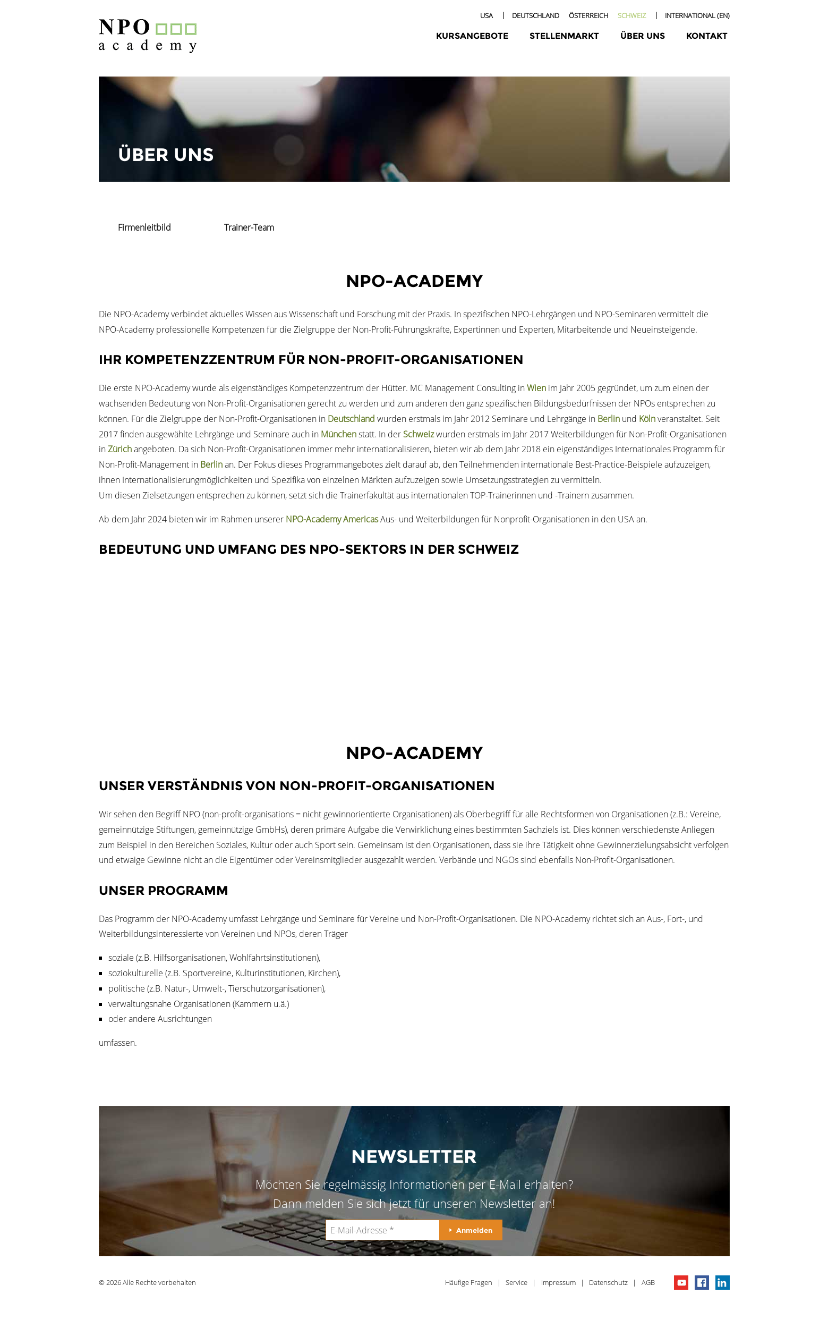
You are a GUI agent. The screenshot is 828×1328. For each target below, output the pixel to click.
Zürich (120, 449)
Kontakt (707, 36)
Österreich (588, 15)
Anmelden (474, 1230)
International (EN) (697, 15)
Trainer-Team (249, 227)
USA (486, 15)
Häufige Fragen (468, 1282)
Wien (536, 388)
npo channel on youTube (681, 1282)
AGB (648, 1282)
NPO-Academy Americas (332, 519)
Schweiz (632, 15)
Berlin (608, 419)
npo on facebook (702, 1282)
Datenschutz (608, 1282)
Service (516, 1282)
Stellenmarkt (564, 36)
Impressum (558, 1282)
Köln (647, 419)
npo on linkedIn (722, 1282)
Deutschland (535, 15)
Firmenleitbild (144, 227)
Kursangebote (472, 36)
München (338, 434)
